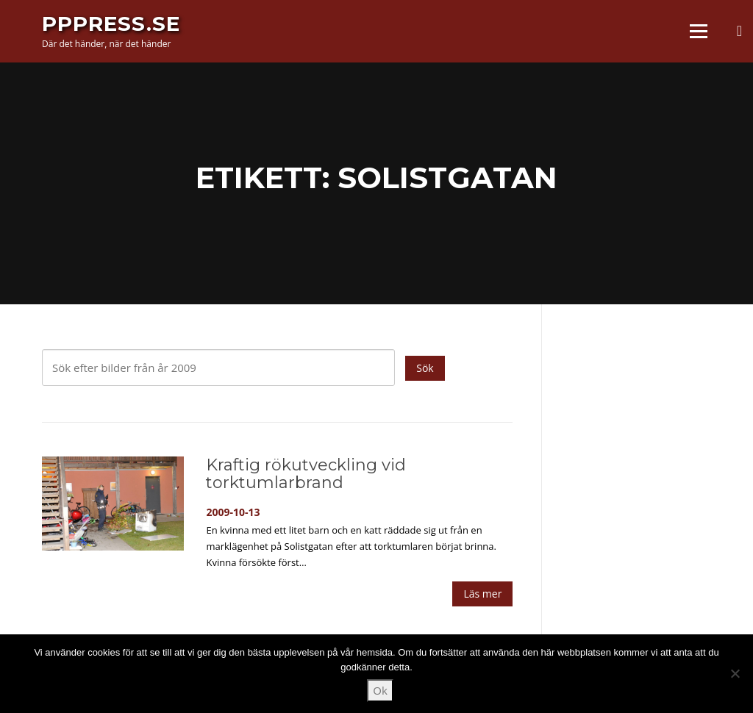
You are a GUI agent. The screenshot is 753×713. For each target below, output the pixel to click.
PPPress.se (111, 23)
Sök (424, 368)
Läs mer (482, 594)
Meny (698, 31)
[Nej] (734, 673)
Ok (380, 690)
